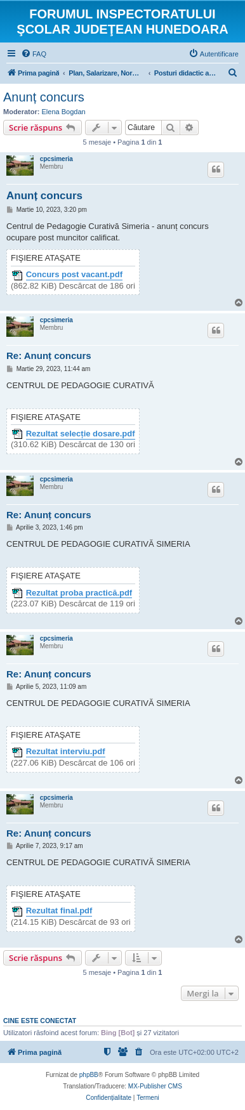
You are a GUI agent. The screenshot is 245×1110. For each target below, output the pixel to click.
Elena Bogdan (64, 111)
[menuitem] (33, 54)
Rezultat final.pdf (59, 910)
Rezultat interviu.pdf (65, 751)
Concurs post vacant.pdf (74, 274)
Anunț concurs (43, 97)
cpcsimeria (56, 158)
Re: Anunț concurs (48, 355)
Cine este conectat (39, 1020)
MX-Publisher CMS (155, 1086)
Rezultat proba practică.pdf (79, 593)
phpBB (88, 1074)
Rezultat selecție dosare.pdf (80, 433)
